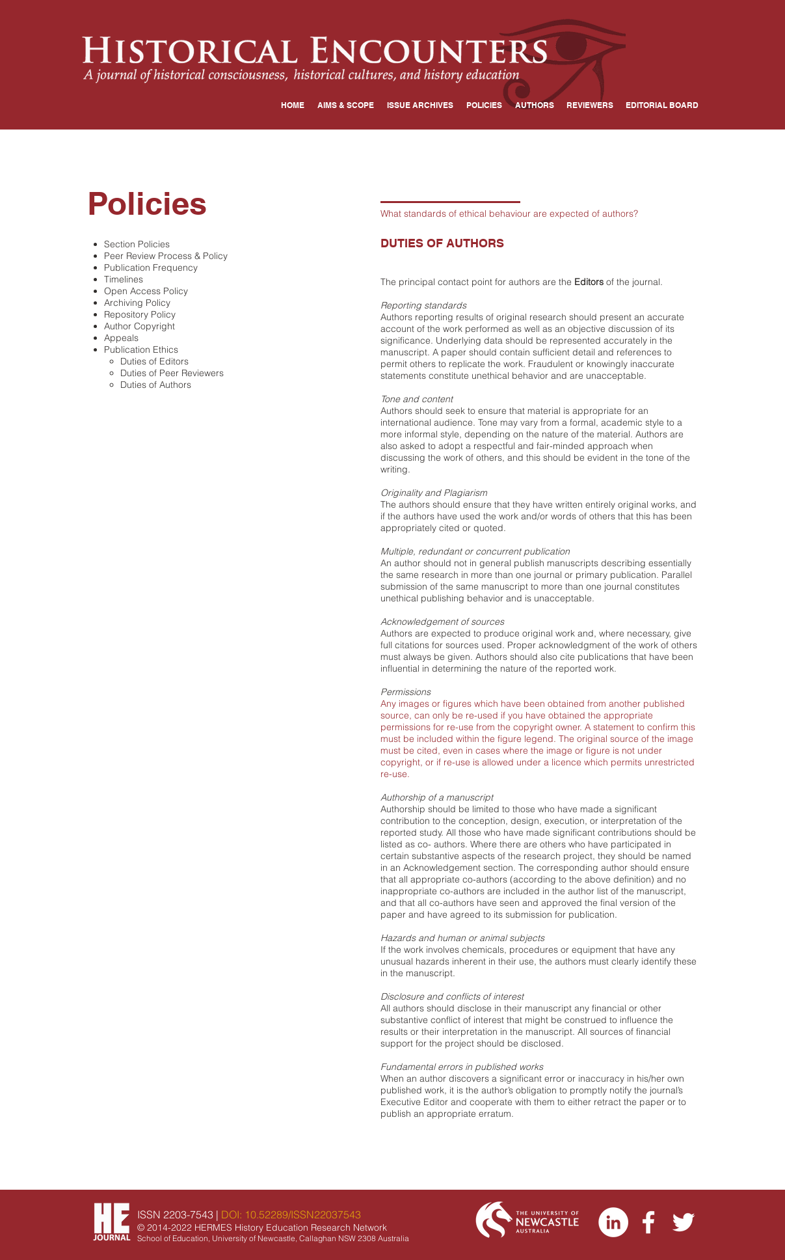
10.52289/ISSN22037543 (303, 1214)
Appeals (121, 338)
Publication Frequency (151, 267)
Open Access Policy (146, 291)
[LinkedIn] (613, 1222)
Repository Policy (140, 314)
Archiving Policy (137, 302)
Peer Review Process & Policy (166, 256)
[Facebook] (648, 1222)
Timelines (123, 279)
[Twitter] (684, 1222)
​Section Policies (137, 244)
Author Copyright (139, 326)
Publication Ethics (141, 349)
